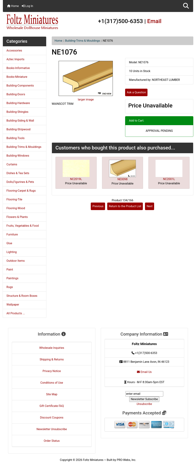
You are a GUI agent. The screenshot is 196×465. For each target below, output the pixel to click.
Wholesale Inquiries (51, 348)
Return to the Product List (125, 206)
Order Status (52, 440)
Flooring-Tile (14, 199)
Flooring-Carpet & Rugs (21, 190)
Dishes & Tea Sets (17, 173)
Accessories (14, 50)
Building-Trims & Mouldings (82, 40)
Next (150, 206)
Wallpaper (12, 304)
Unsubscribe (144, 404)
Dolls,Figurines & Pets (20, 182)
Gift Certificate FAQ (52, 406)
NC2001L (169, 179)
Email (154, 21)
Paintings (12, 278)
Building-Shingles (17, 112)
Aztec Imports (15, 59)
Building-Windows (17, 155)
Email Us (144, 372)
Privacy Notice (52, 371)
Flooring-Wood (15, 208)
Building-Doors (15, 94)
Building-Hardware (18, 103)
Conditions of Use (51, 382)
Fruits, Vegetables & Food (22, 225)
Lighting (11, 252)
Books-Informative (18, 68)
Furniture (12, 234)
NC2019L (76, 179)
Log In (27, 6)
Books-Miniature (16, 76)
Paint (9, 269)
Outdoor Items (15, 260)
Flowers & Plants (17, 217)
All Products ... (15, 313)
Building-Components (20, 85)
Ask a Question (136, 92)
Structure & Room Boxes (21, 295)
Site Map (51, 394)
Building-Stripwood (18, 129)
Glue (9, 243)
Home (13, 6)
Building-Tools (15, 138)
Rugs (9, 287)
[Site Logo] (35, 22)
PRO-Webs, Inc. (126, 460)
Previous (97, 206)
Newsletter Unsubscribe (52, 429)
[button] (186, 6)
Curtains (11, 164)
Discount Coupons (51, 417)
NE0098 (122, 179)
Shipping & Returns (52, 359)
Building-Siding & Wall (20, 120)
